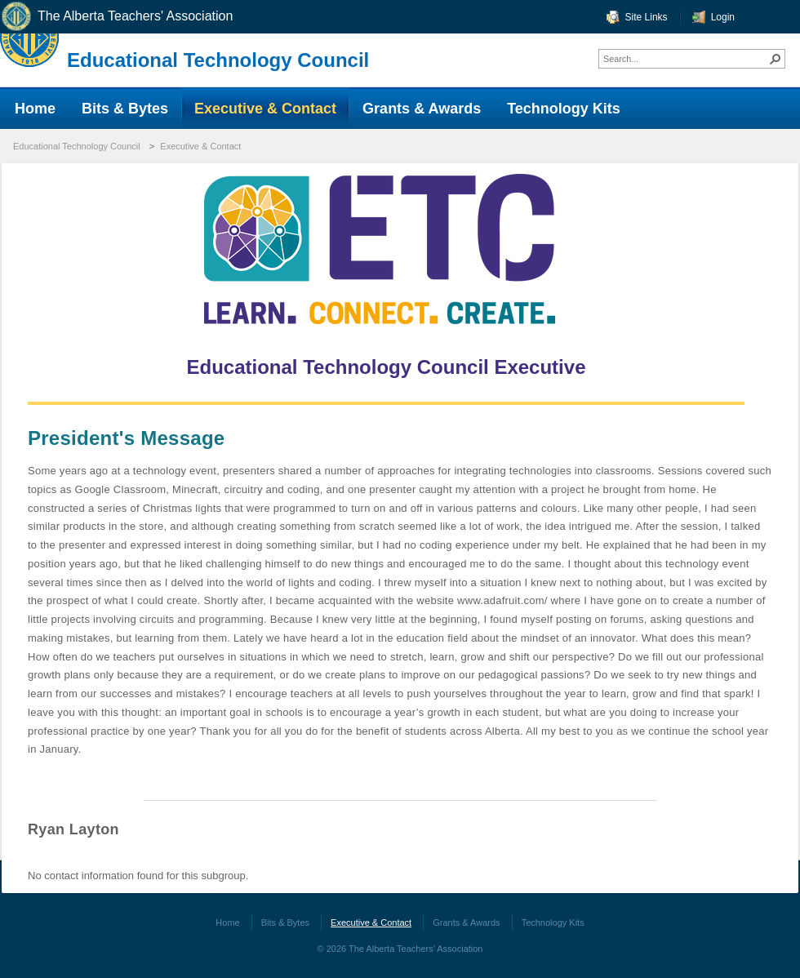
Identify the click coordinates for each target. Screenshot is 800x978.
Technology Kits (553, 922)
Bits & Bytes (285, 922)
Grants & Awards (466, 922)
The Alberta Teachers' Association (116, 16)
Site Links (646, 17)
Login (723, 17)
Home (227, 922)
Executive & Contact (200, 146)
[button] (775, 59)
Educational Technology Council (218, 60)
